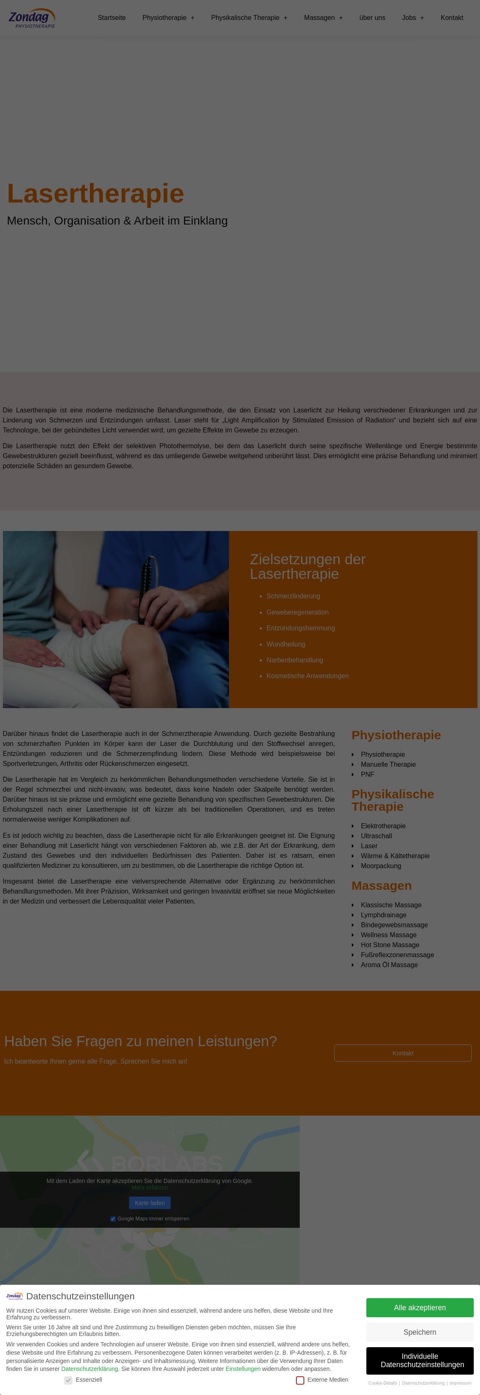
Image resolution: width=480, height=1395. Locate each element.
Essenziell (83, 1379)
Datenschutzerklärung (89, 1368)
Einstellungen (243, 1368)
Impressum (461, 1382)
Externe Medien (322, 1379)
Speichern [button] (419, 1332)
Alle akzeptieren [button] (420, 1308)
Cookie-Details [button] (383, 1382)
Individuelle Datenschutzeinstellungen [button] (422, 1360)
